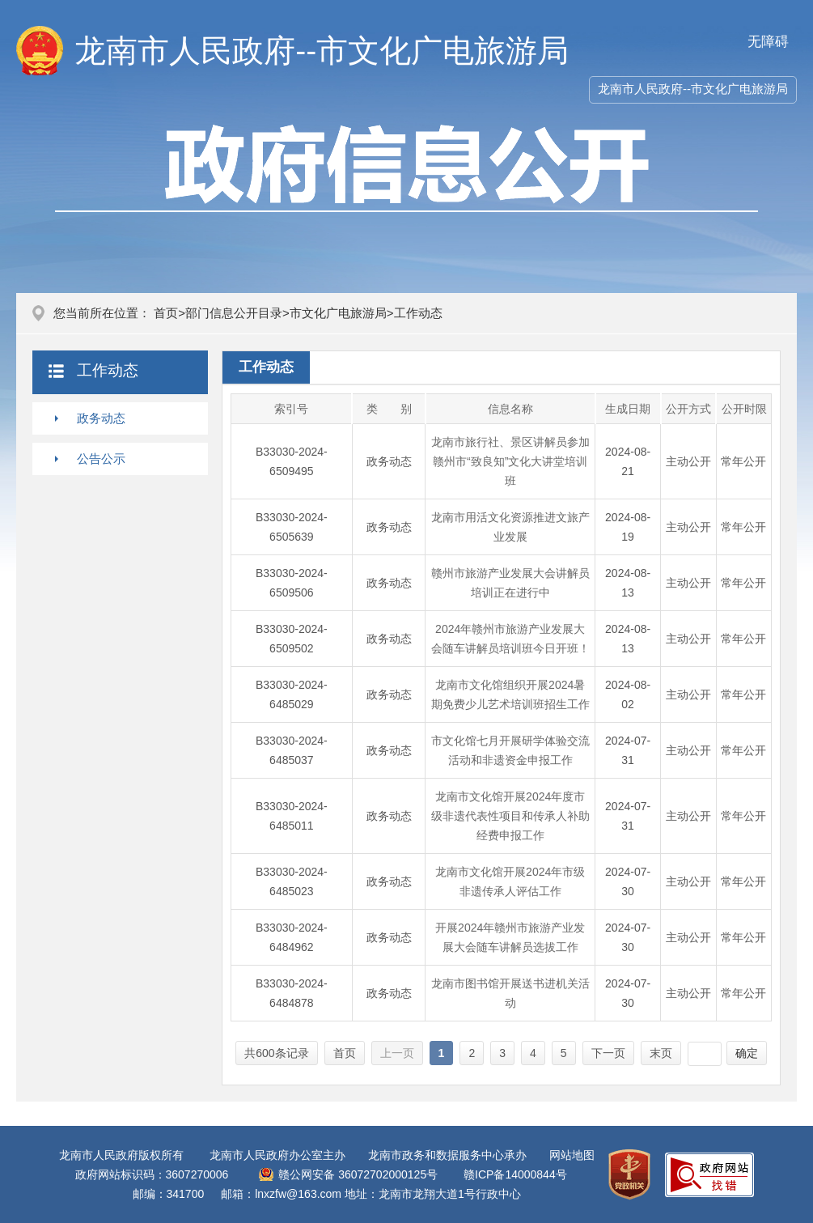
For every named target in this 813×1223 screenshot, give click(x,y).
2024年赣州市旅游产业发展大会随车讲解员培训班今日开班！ (510, 638)
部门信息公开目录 (233, 313)
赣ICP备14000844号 (515, 1174)
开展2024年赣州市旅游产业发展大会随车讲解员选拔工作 (510, 937)
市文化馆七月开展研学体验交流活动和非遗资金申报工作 (510, 750)
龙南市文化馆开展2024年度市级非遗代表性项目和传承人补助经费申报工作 (510, 816)
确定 (746, 1053)
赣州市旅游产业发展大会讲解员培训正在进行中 (510, 583)
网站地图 (572, 1155)
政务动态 (101, 418)
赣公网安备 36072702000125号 (358, 1174)
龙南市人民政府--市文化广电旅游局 (693, 89)
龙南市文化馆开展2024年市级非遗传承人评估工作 (510, 881)
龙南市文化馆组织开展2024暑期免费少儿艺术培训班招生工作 (510, 694)
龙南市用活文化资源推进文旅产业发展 (510, 527)
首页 (166, 313)
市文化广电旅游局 (338, 313)
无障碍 (768, 41)
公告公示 (101, 458)
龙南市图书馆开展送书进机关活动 (510, 993)
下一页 (608, 1053)
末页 (661, 1053)
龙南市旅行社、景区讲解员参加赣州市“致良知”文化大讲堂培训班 (510, 461)
